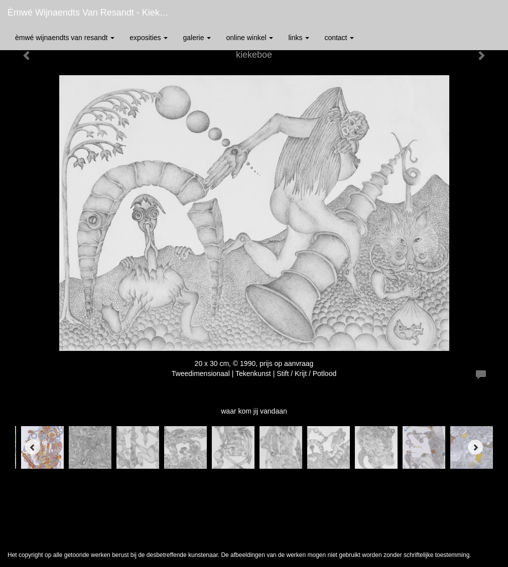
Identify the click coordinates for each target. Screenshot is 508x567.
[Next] (475, 447)
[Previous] (32, 447)
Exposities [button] (149, 38)
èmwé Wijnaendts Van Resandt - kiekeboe (94, 13)
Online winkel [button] (249, 38)
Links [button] (298, 38)
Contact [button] (339, 38)
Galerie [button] (197, 38)
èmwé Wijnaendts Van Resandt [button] (64, 38)
